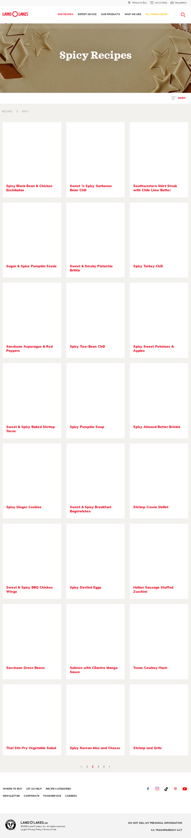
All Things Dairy (157, 14)
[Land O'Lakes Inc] (36, 823)
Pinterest (175, 788)
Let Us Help (34, 789)
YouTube (184, 788)
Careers (71, 796)
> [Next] (109, 766)
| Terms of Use (49, 829)
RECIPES (7, 111)
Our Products (110, 14)
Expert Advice (87, 14)
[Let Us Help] (159, 3)
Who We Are (133, 14)
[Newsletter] (178, 3)
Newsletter (11, 796)
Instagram (157, 788)
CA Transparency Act (166, 830)
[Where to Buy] (137, 3)
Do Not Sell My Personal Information (155, 823)
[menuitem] (65, 14)
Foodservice (52, 796)
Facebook (147, 788)
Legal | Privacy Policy (31, 829)
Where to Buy (12, 789)
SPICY (25, 111)
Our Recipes (65, 14)
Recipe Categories (58, 789)
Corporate (31, 796)
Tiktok (166, 788)
